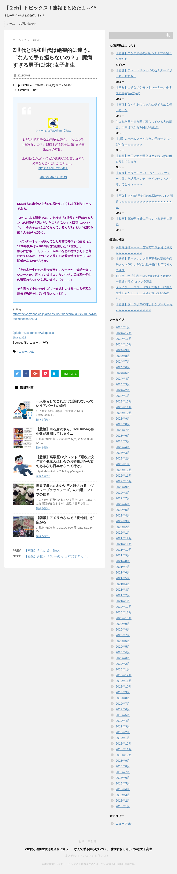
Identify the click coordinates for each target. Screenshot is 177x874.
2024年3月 (123, 384)
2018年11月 (124, 749)
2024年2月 (123, 390)
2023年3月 (123, 452)
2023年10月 (124, 413)
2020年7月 (123, 635)
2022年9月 (123, 487)
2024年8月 (123, 355)
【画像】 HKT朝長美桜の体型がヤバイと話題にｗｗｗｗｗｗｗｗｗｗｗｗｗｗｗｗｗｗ (144, 201)
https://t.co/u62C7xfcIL (53, 168)
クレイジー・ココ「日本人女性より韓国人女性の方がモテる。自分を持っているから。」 (144, 292)
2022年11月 (124, 475)
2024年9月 (123, 350)
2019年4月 (123, 720)
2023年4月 (123, 447)
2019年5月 (123, 715)
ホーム (11, 23)
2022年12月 (124, 470)
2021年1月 (123, 601)
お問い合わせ (27, 23)
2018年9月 (123, 760)
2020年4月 (123, 652)
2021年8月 (123, 561)
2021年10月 (124, 549)
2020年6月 (123, 641)
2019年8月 (123, 698)
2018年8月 (123, 766)
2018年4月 (123, 789)
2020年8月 (123, 629)
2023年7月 (123, 430)
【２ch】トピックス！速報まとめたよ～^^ (50, 8)
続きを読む (20, 337)
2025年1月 (123, 327)
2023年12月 (124, 401)
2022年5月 (123, 509)
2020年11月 (124, 612)
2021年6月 (123, 572)
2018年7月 (123, 772)
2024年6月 (123, 367)
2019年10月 (124, 686)
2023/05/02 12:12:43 (53, 177)
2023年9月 (123, 418)
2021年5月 (123, 578)
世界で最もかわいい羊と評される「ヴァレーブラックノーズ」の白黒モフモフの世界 (64, 490)
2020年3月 (123, 658)
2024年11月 (124, 338)
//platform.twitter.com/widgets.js (33, 332)
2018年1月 (123, 806)
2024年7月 (123, 361)
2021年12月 (124, 538)
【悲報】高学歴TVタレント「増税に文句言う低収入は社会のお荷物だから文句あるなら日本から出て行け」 (65, 461)
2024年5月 (123, 373)
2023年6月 (123, 435)
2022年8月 (123, 492)
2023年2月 (123, 458)
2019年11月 (124, 680)
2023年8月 (123, 424)
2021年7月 (123, 566)
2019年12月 (124, 675)
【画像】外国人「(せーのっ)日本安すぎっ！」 (57, 556)
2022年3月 (123, 521)
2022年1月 (123, 532)
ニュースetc (26, 351)
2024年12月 (124, 333)
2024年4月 (123, 378)
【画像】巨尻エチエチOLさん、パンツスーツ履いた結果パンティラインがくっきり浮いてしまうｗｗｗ (144, 178)
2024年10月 (124, 344)
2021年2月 (123, 595)
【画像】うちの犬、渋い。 (43, 550)
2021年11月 (124, 544)
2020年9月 (123, 623)
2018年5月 (123, 783)
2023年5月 (123, 441)
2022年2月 (123, 527)
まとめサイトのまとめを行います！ (88, 855)
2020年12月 (124, 606)
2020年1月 (123, 669)
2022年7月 (123, 498)
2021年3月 (123, 589)
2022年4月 (123, 515)
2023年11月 (124, 407)
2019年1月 (123, 737)
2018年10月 (124, 755)
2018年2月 (123, 800)
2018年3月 (123, 795)
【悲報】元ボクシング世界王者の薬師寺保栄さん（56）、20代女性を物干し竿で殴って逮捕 (144, 264)
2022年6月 (123, 504)
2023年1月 (123, 464)
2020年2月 (123, 663)
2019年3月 (123, 726)
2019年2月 (123, 732)
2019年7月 (123, 703)
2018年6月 (123, 777)
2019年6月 (123, 709)
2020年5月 (123, 646)
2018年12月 (124, 743)
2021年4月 (123, 584)
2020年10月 (124, 618)
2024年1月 (123, 395)
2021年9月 (123, 555)
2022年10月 (124, 481)
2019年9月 (123, 692)
